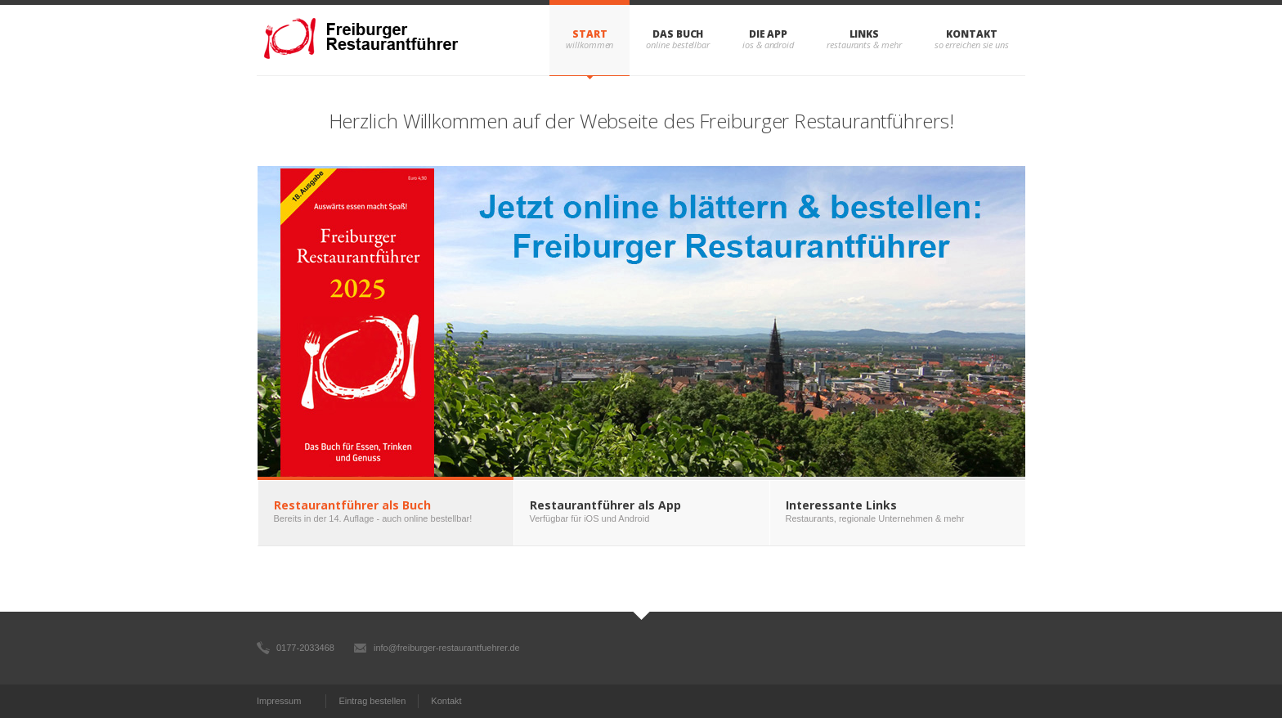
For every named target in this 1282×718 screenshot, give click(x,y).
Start (589, 34)
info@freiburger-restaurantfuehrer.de (447, 648)
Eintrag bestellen (372, 701)
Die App (768, 34)
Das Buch (677, 34)
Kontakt (971, 34)
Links (864, 34)
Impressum (279, 701)
